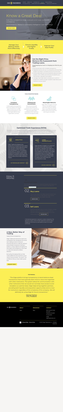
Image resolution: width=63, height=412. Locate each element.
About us (30, 2)
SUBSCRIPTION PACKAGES (38, 3)
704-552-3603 (49, 399)
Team (21, 395)
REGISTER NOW (32, 272)
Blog (34, 395)
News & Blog (48, 2)
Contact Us (36, 2)
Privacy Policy (26, 3)
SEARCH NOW (35, 283)
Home (24, 2)
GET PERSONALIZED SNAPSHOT (18, 250)
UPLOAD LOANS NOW (46, 165)
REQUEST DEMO (11, 28)
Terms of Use (32, 407)
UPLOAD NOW (44, 299)
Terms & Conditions (52, 3)
